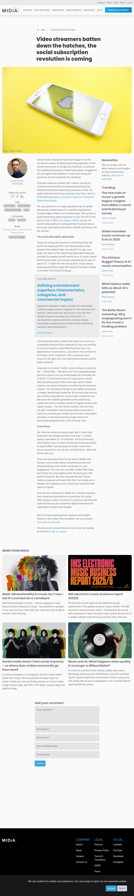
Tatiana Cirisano (109, 218)
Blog (99, 10)
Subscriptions (24, 206)
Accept (111, 888)
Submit (40, 763)
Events (79, 844)
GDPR (97, 865)
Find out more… (45, 332)
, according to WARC (68, 220)
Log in (129, 2)
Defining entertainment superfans (61, 292)
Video (26, 210)
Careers (80, 856)
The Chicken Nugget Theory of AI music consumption (117, 262)
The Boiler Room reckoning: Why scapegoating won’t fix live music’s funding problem (117, 318)
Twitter (11, 220)
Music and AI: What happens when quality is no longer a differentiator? (99, 663)
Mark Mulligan (108, 244)
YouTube (117, 850)
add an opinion (58, 531)
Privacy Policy (101, 850)
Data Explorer (41, 10)
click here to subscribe (48, 522)
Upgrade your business (118, 10)
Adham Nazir (108, 271)
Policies (98, 844)
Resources (89, 10)
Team (122, 2)
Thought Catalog (15, 151)
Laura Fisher (107, 331)
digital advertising (13, 210)
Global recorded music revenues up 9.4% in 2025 (116, 235)
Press (108, 2)
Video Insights (73, 10)
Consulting (58, 10)
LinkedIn (117, 844)
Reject (122, 888)
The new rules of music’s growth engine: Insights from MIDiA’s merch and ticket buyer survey (116, 203)
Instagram (118, 862)
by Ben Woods (17, 181)
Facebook (118, 856)
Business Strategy (17, 237)
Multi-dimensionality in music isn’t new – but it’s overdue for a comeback (33, 596)
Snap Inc (21, 220)
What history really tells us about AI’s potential (116, 288)
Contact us (81, 862)
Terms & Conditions (100, 858)
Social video (9, 206)
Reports (27, 10)
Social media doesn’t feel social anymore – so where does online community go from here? (33, 665)
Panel (115, 2)
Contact (101, 2)
